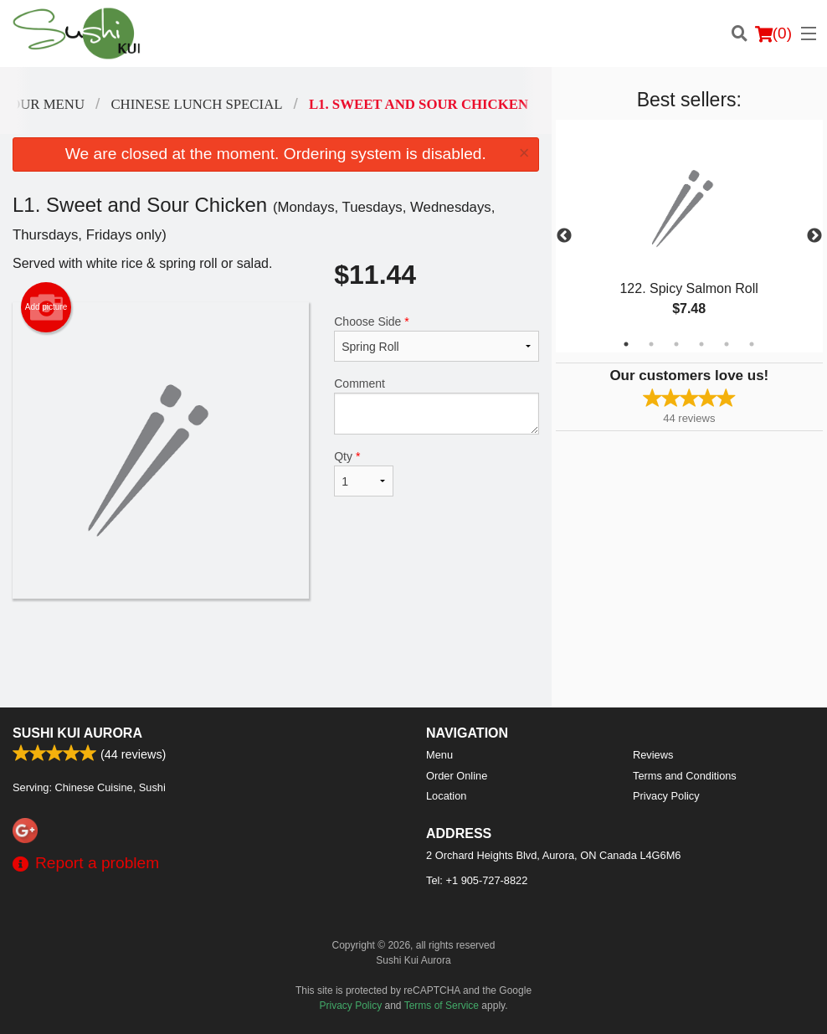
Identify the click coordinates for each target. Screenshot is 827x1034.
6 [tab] (751, 344)
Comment (436, 406)
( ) (773, 33)
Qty (363, 473)
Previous (564, 236)
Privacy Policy (666, 796)
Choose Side (436, 338)
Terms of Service (441, 1005)
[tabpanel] (689, 236)
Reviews (653, 754)
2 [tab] (651, 344)
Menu (439, 754)
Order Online (456, 775)
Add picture (46, 307)
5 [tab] (726, 344)
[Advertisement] (276, 653)
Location (446, 796)
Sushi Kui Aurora (77, 733)
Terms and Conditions (685, 775)
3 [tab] (676, 344)
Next (814, 236)
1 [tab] (626, 344)
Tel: (476, 880)
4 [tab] (701, 344)
